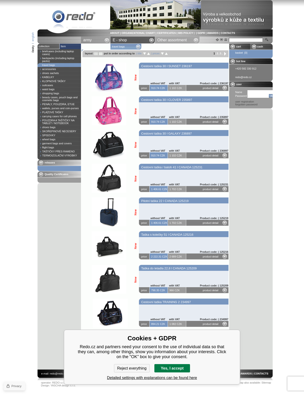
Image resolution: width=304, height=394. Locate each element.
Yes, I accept (172, 368)
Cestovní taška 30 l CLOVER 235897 (166, 100)
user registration (244, 101)
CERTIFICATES (166, 33)
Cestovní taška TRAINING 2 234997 (166, 302)
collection (44, 46)
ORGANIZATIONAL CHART (138, 33)
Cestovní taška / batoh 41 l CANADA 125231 (172, 167)
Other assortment (172, 40)
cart (238, 46)
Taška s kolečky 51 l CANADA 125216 (167, 234)
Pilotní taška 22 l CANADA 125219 (165, 201)
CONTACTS (228, 33)
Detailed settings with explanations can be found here (152, 378)
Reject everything (132, 368)
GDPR (201, 33)
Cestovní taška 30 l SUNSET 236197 (166, 66)
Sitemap (266, 382)
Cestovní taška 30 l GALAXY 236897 (166, 133)
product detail (210, 88)
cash (260, 46)
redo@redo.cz (58, 373)
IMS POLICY (185, 33)
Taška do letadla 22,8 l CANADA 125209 (169, 268)
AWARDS (212, 33)
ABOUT (114, 33)
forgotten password (246, 104)
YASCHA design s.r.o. (63, 385)
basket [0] (241, 52)
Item (63, 46)
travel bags (74, 17)
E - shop (120, 40)
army (87, 40)
